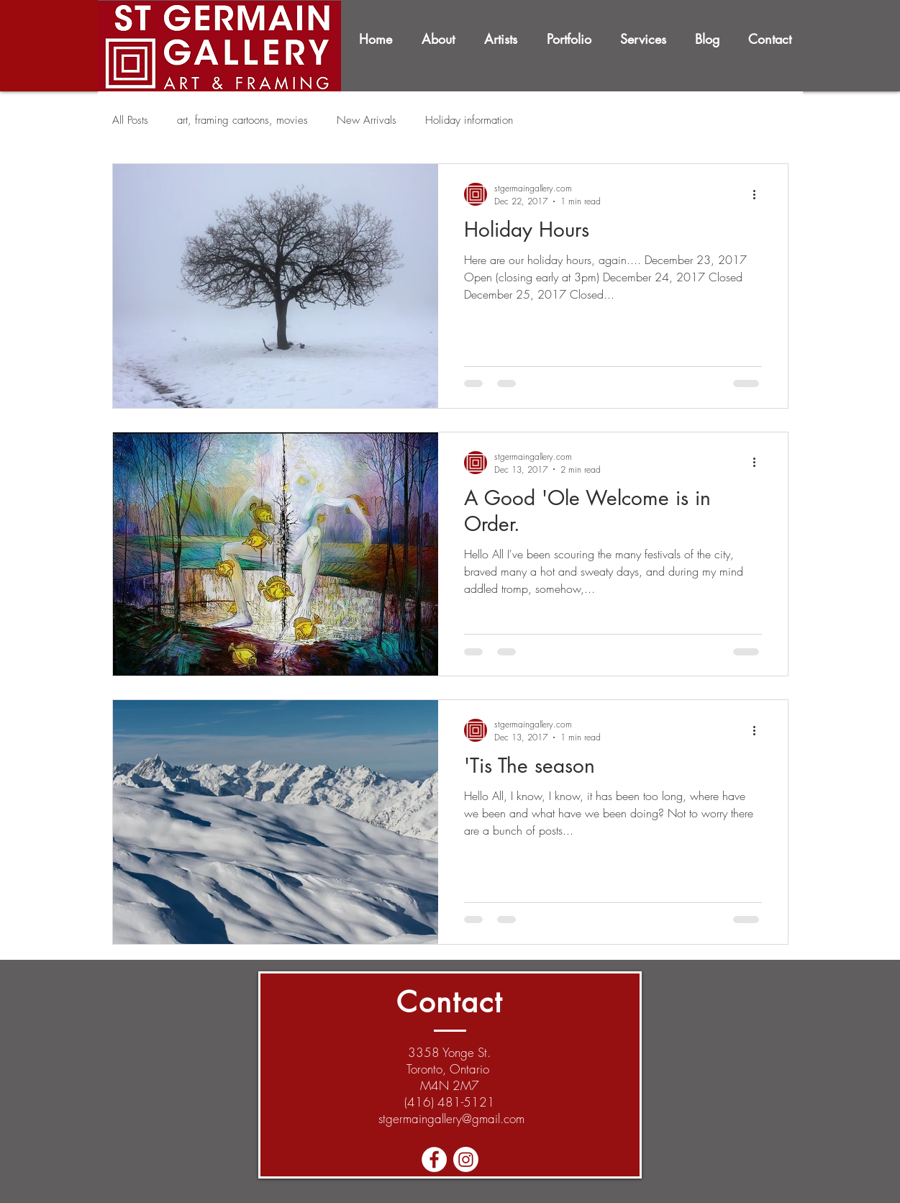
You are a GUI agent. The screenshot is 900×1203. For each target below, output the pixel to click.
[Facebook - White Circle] (434, 1159)
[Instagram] (465, 1159)
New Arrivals (366, 120)
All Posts (130, 120)
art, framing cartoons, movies (242, 120)
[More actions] (759, 194)
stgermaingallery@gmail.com (451, 1118)
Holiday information (469, 120)
